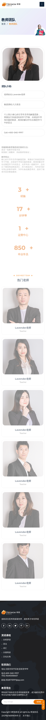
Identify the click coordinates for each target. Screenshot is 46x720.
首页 (3, 24)
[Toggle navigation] (42, 4)
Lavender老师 (23, 328)
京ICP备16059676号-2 (10, 716)
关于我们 (26, 716)
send (39, 702)
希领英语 (34, 712)
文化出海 (7, 656)
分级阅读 (7, 652)
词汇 (5, 648)
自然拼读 (7, 640)
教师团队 (13, 24)
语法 (5, 644)
